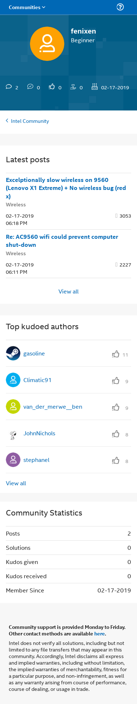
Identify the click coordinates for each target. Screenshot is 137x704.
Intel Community (30, 120)
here (99, 633)
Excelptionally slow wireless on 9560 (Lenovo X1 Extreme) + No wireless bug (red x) (66, 188)
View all (68, 291)
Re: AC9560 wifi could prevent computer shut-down (62, 241)
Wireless (16, 204)
